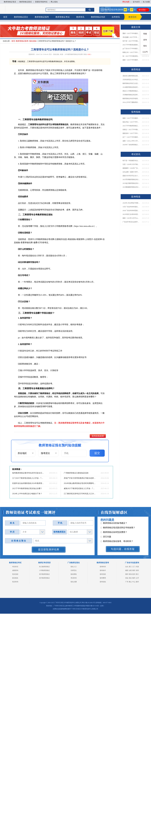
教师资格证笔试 (10, 2)
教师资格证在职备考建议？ (113, 530)
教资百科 (132, 17)
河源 (137, 567)
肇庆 (133, 570)
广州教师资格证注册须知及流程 (76, 473)
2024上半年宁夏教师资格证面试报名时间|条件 (131, 102)
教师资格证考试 (62, 17)
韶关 (133, 574)
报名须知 (32, 41)
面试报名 (15, 578)
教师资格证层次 (21, 17)
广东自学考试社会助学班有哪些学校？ (131, 222)
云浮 (137, 578)
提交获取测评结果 (48, 549)
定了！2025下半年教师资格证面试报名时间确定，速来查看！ (131, 137)
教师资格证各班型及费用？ (113, 539)
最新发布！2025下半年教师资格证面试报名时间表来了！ (131, 133)
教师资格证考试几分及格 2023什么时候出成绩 (131, 83)
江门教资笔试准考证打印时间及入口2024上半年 (80, 494)
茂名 (130, 578)
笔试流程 (15, 574)
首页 (5, 17)
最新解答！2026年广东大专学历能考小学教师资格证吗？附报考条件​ (131, 168)
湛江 (130, 567)
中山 (133, 582)
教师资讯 (80, 17)
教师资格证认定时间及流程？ (114, 526)
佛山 (130, 582)
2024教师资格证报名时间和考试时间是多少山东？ (131, 87)
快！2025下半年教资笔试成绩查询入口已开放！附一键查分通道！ (131, 56)
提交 (97, 453)
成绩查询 (15, 570)
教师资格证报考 (42, 17)
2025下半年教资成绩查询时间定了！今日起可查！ (131, 45)
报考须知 (103, 582)
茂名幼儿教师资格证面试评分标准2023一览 (131, 76)
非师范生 (74, 570)
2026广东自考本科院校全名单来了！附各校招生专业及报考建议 (131, 210)
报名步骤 (74, 582)
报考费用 (103, 578)
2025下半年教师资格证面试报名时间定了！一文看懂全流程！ (131, 126)
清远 (126, 578)
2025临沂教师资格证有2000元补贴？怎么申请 (131, 183)
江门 (133, 567)
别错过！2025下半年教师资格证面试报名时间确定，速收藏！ (131, 129)
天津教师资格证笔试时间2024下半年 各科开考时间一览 (131, 95)
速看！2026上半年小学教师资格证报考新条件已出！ (131, 141)
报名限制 (74, 574)
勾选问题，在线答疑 (123, 549)
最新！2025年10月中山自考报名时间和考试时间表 (131, 218)
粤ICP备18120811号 (88, 602)
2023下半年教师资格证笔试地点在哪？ (27, 488)
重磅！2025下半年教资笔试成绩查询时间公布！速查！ (131, 33)
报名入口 (74, 567)
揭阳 (126, 570)
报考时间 (103, 567)
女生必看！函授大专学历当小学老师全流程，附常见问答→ (131, 172)
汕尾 (130, 570)
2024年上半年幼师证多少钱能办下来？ (27, 494)
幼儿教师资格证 (44, 567)
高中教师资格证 (44, 578)
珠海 (130, 574)
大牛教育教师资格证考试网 (74, 54)
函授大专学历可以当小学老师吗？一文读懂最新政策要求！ (131, 176)
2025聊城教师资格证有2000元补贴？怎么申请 (131, 187)
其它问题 (105, 544)
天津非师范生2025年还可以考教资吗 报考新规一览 (131, 79)
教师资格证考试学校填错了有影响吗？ (131, 98)
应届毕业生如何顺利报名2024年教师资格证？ (28, 483)
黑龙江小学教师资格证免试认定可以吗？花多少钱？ (131, 91)
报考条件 (103, 570)
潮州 (126, 574)
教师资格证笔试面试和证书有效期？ (117, 535)
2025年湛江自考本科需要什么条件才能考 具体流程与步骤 (131, 214)
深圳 (137, 570)
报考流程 (103, 574)
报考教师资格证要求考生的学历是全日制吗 (28, 473)
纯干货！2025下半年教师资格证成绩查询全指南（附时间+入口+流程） (131, 41)
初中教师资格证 (44, 574)
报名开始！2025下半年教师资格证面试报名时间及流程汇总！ (131, 122)
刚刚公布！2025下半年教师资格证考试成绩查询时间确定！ (131, 52)
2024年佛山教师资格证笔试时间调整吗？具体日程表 (80, 483)
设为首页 (136, 2)
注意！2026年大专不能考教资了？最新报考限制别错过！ (131, 164)
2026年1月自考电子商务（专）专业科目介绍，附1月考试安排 (131, 203)
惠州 (137, 582)
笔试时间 (15, 582)
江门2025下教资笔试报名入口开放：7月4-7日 (28, 478)
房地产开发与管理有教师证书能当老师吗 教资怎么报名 (80, 478)
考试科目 (15, 567)
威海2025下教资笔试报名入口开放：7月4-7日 (80, 488)
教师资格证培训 (98, 17)
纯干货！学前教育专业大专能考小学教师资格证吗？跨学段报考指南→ (131, 160)
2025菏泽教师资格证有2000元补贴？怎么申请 (131, 179)
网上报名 (54, 2)
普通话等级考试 (41, 2)
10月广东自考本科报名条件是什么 (131, 207)
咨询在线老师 (98, 436)
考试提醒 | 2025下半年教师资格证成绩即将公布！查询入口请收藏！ (131, 37)
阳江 (137, 574)
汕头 (126, 567)
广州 (126, 582)
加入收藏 (146, 2)
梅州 (133, 578)
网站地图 (125, 2)
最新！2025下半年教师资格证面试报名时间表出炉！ (131, 60)
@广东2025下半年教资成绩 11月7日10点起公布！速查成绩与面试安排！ (131, 48)
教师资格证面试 (25, 2)
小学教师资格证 (44, 570)
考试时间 (74, 578)
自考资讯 (116, 17)
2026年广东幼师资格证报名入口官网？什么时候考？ (131, 145)
